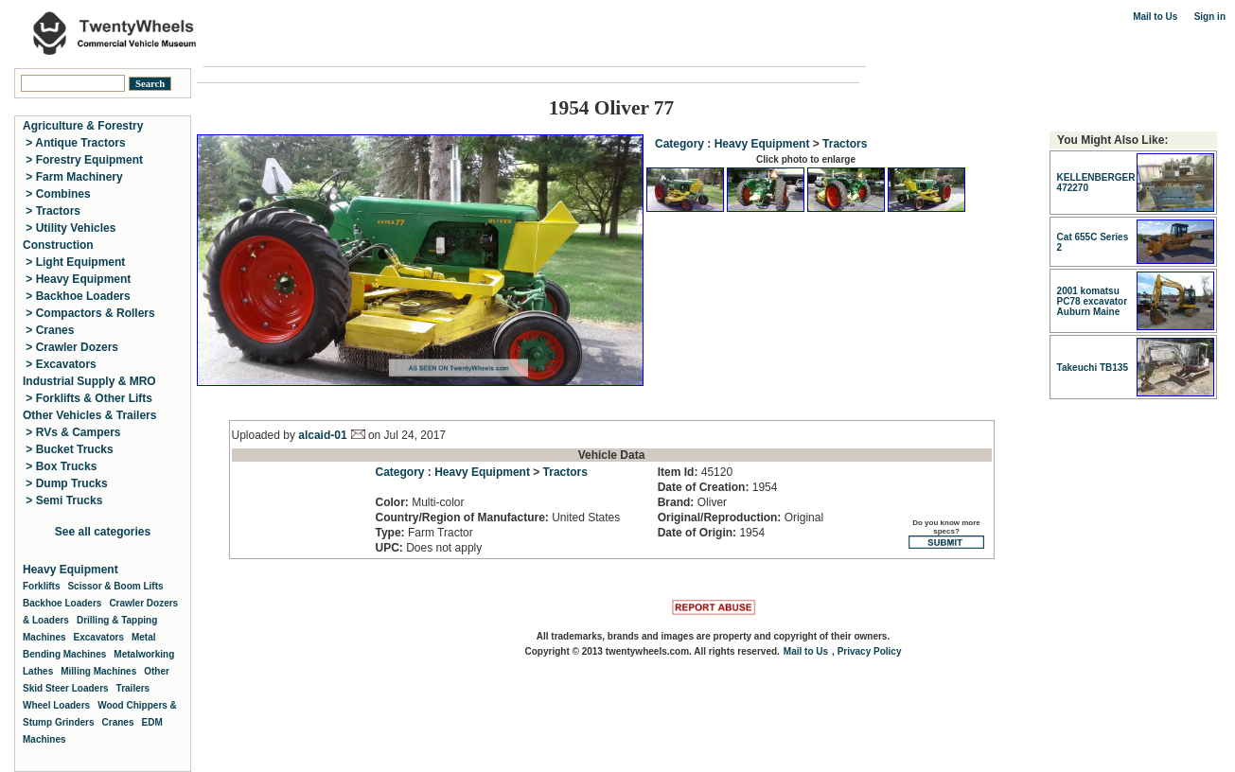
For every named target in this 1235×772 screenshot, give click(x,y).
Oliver (692, 502)
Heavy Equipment (762, 143)
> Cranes (48, 330)
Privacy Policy (870, 651)
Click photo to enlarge (806, 159)
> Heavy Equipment (77, 279)
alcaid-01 (322, 435)
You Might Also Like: (1112, 140)
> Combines (57, 194)
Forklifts (41, 586)
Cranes (118, 722)
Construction (58, 245)
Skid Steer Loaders (66, 688)
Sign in (1210, 16)
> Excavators (60, 364)
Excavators (99, 637)
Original (740, 517)
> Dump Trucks (65, 483)
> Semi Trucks (62, 500)
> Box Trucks (60, 466)
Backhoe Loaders (62, 603)
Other (156, 671)
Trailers (133, 688)
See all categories (102, 531)
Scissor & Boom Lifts (115, 586)
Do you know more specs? (947, 533)
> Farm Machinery (73, 177)
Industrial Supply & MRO (89, 381)
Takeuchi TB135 (1092, 367)
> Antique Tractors (74, 142)
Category (679, 143)
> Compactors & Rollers (89, 313)
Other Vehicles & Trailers (89, 415)
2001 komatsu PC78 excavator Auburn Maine (1092, 301)
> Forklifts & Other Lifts (87, 398)
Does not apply (429, 547)
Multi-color (420, 502)
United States (498, 517)
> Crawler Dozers (70, 347)
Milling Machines (98, 671)
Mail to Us (1155, 16)
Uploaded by (265, 435)
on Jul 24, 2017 (405, 435)
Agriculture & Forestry (83, 125)
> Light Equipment (74, 262)
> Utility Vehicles (69, 228)
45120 (695, 472)
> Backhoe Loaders (77, 296)
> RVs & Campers (72, 432)
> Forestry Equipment (83, 160)
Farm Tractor (424, 532)
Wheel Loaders (56, 705)
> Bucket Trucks (68, 449)
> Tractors (51, 211)
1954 (718, 487)
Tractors (844, 143)
